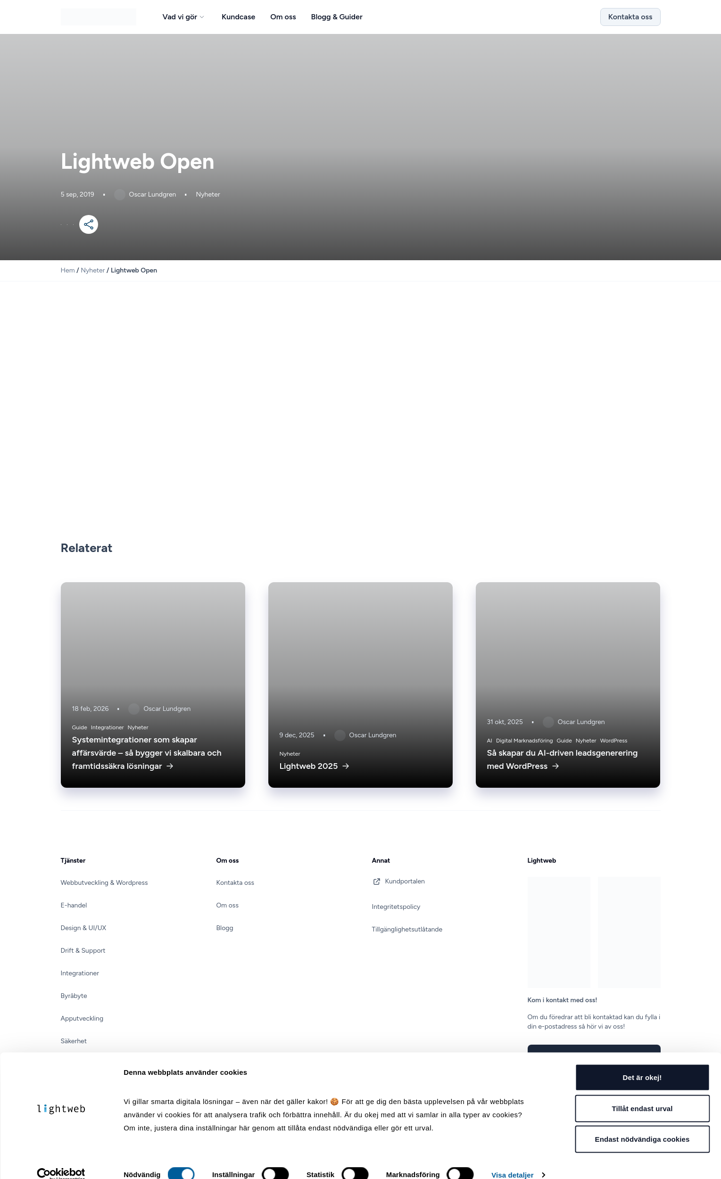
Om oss (227, 905)
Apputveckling (82, 1018)
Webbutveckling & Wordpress (104, 883)
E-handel (74, 905)
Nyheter (93, 270)
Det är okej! (642, 1063)
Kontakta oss (630, 16)
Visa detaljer (512, 1160)
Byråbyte (74, 996)
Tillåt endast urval (642, 1094)
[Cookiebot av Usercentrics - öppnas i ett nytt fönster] (61, 1161)
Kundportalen (398, 881)
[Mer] (88, 224)
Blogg (224, 928)
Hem (68, 270)
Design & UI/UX (84, 928)
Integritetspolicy (396, 907)
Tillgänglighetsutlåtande (407, 929)
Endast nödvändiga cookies (642, 1125)
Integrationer (80, 973)
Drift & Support (83, 951)
